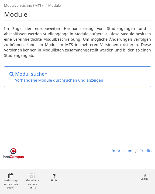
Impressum (122, 150)
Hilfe (53, 177)
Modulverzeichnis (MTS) (23, 5)
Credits (145, 150)
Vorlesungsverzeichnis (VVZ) (11, 181)
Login (144, 177)
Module (54, 5)
